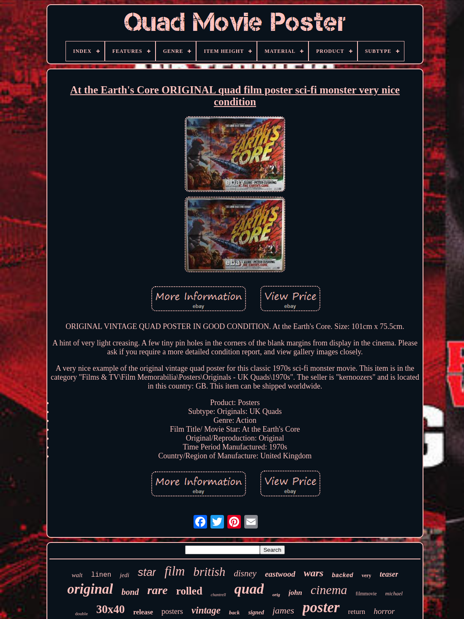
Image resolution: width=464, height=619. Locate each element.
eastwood (280, 574)
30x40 (110, 609)
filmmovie (366, 594)
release (143, 612)
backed (342, 575)
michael (394, 593)
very (366, 575)
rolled (189, 591)
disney (245, 573)
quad (249, 589)
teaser (388, 574)
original (90, 589)
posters (172, 611)
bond (130, 592)
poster (321, 607)
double (81, 613)
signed (256, 612)
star (147, 572)
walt (77, 575)
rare (157, 590)
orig (276, 594)
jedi (124, 575)
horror (384, 611)
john (295, 593)
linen (101, 575)
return (357, 612)
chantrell (218, 594)
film (174, 571)
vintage (206, 610)
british (209, 571)
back (234, 612)
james (283, 610)
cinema (329, 590)
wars (314, 572)
